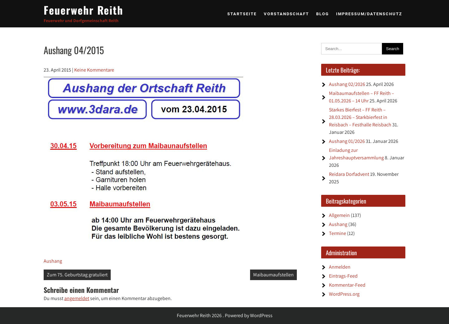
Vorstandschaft (286, 14)
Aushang (53, 261)
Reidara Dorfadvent (349, 174)
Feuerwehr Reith (83, 10)
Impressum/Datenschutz (369, 14)
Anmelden (339, 267)
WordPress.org (344, 294)
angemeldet (76, 298)
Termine (337, 233)
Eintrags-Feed (343, 276)
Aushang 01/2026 (347, 141)
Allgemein (339, 215)
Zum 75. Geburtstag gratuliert (77, 274)
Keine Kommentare (94, 70)
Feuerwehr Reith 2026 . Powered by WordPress (225, 315)
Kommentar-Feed (347, 285)
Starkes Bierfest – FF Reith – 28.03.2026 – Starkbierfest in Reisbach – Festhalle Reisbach (360, 117)
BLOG (322, 14)
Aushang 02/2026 (347, 84)
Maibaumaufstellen (273, 274)
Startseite (242, 14)
